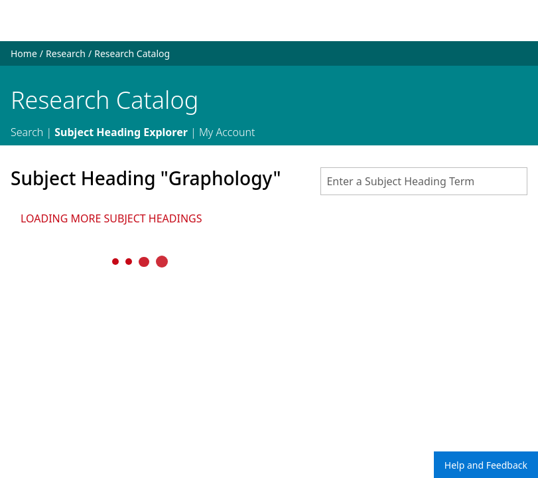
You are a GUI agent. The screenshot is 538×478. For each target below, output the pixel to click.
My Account (227, 132)
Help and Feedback (485, 465)
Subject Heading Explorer (121, 132)
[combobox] (423, 181)
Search (27, 132)
